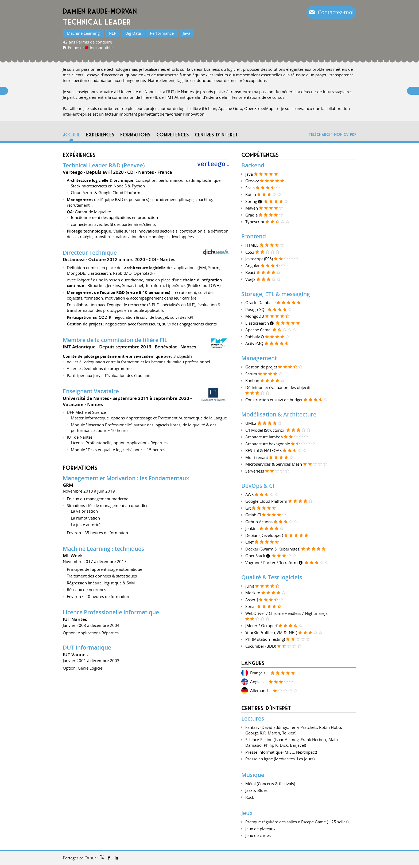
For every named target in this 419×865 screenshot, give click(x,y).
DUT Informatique (87, 647)
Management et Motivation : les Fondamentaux (126, 478)
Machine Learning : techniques (103, 548)
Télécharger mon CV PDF (332, 134)
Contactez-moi (335, 12)
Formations (80, 468)
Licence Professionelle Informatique (111, 612)
